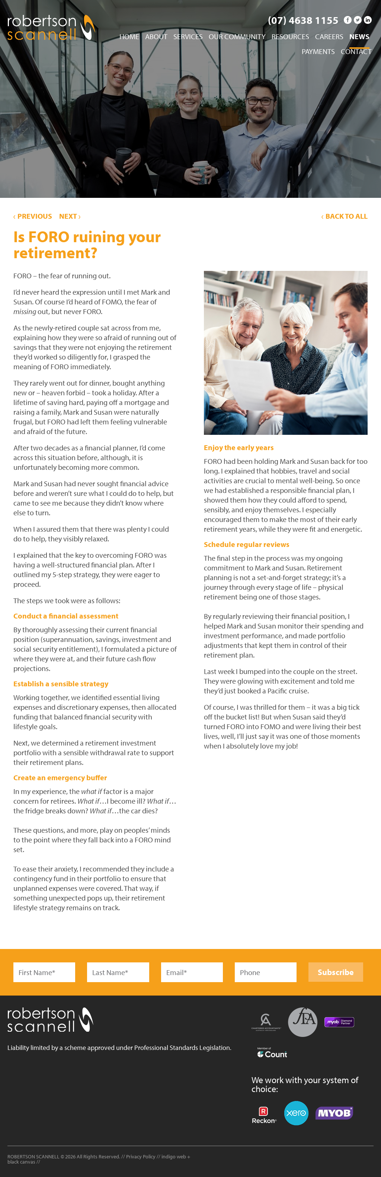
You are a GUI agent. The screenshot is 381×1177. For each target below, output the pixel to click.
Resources (290, 37)
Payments (318, 52)
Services (188, 37)
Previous (32, 216)
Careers (329, 37)
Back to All (344, 216)
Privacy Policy (141, 1156)
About (156, 37)
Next (69, 216)
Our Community (237, 37)
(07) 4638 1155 (303, 19)
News (359, 37)
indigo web (174, 1156)
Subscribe (336, 972)
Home (129, 37)
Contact (356, 52)
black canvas (21, 1161)
